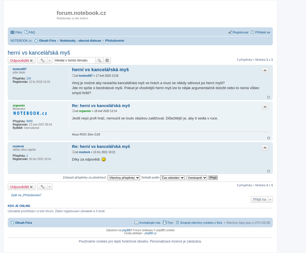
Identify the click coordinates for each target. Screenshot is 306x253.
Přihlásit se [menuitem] (262, 32)
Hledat (99, 60)
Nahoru (268, 97)
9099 (29, 121)
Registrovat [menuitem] (241, 32)
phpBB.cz (151, 233)
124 (28, 78)
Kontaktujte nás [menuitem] (149, 222)
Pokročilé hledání (107, 60)
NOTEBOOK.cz (20, 40)
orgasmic (19, 105)
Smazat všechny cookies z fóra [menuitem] (201, 222)
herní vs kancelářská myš (39, 53)
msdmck (18, 146)
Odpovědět (19, 60)
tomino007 (20, 69)
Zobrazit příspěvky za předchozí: (101, 177)
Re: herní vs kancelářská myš (101, 105)
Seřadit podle (163, 177)
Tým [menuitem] (170, 222)
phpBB (126, 230)
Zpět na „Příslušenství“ (26, 195)
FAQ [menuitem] (32, 32)
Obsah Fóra (23, 222)
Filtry (18, 32)
